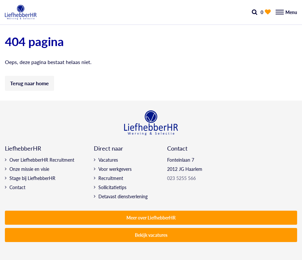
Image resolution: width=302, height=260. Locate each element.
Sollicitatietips (112, 187)
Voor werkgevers (115, 169)
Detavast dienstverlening (123, 196)
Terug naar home (29, 83)
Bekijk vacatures (151, 235)
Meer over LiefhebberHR (151, 217)
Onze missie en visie (29, 169)
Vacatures (108, 159)
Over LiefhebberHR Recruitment (41, 159)
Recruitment (110, 178)
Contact (17, 187)
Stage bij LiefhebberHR (32, 178)
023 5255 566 (181, 178)
